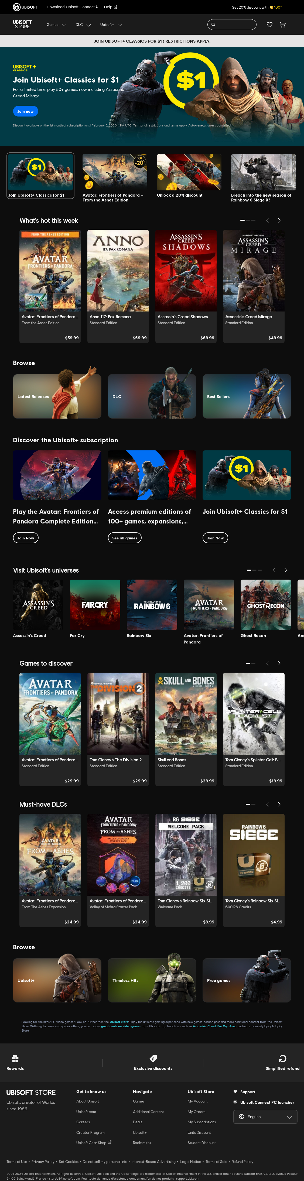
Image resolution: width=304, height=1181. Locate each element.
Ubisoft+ (140, 1132)
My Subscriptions (202, 1122)
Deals (137, 1122)
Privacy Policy (43, 1161)
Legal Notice (190, 1161)
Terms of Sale (216, 1161)
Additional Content (148, 1112)
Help (111, 7)
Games (139, 1101)
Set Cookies (68, 1161)
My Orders (196, 1112)
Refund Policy (242, 1161)
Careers (83, 1122)
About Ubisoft (87, 1101)
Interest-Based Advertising (154, 1161)
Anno (233, 1026)
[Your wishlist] (269, 24)
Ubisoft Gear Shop (94, 1142)
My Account (198, 1101)
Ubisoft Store (119, 1021)
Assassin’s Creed (204, 1026)
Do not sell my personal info (105, 1161)
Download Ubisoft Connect (73, 7)
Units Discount (199, 1132)
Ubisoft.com (86, 1112)
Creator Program (90, 1132)
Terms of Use (16, 1161)
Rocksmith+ (142, 1143)
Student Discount (202, 1143)
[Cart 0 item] (282, 24)
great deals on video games (121, 1026)
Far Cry (222, 1026)
